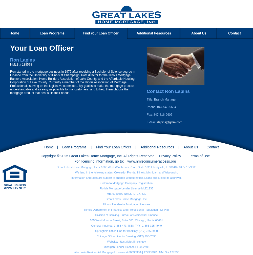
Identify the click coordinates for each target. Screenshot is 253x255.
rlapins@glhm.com (169, 122)
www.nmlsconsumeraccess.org (152, 161)
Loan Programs (74, 147)
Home (49, 147)
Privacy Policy (170, 156)
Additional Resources (157, 147)
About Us (190, 147)
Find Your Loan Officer (113, 147)
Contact (213, 147)
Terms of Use (199, 156)
